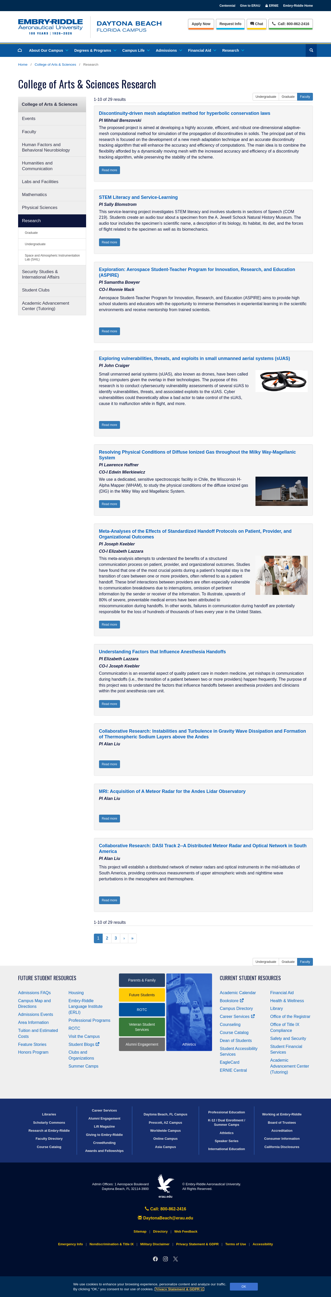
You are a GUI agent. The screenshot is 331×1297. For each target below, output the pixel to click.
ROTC (74, 1028)
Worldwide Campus (165, 1131)
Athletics (227, 1133)
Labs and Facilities (40, 181)
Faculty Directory (49, 1139)
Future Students (142, 995)
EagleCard (229, 1062)
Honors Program (33, 1052)
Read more (109, 170)
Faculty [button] (305, 97)
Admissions (169, 50)
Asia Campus (165, 1147)
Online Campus (165, 1139)
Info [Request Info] (231, 24)
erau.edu (165, 1186)
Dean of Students (236, 1040)
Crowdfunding (104, 1143)
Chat (256, 24)
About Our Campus (48, 50)
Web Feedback (185, 1231)
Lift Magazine (104, 1126)
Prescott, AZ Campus (165, 1122)
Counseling (230, 1024)
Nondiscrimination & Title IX (111, 1244)
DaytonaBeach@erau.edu (165, 1218)
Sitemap (140, 1231)
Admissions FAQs (34, 993)
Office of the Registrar (290, 1016)
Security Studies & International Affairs (40, 274)
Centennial (227, 6)
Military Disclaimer (154, 1244)
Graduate (31, 233)
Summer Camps (84, 1066)
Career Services (237, 1016)
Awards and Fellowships (104, 1151)
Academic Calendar (238, 993)
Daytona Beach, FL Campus (165, 1114)
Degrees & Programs (95, 50)
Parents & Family (142, 980)
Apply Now (201, 24)
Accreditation (281, 1131)
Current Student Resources (250, 978)
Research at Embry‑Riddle (49, 1131)
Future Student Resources (47, 978)
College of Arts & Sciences (55, 64)
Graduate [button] (288, 97)
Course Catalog (234, 1032)
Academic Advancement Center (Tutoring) (45, 306)
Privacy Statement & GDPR (180, 1289)
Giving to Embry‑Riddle (104, 1135)
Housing (76, 993)
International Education (226, 1149)
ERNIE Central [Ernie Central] (233, 1070)
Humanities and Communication (37, 166)
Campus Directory (236, 1008)
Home (22, 64)
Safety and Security (288, 1038)
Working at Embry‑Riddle (282, 1114)
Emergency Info (70, 1244)
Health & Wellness (287, 1001)
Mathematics (34, 194)
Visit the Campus (84, 1036)
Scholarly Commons (49, 1122)
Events (28, 118)
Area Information (33, 1022)
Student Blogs (84, 1044)
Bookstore (232, 1001)
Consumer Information (281, 1139)
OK (244, 1286)
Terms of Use (235, 1244)
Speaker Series (226, 1141)
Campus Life (135, 50)
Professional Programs (89, 1020)
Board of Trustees (282, 1122)
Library (276, 1008)
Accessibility (263, 1244)
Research (233, 50)
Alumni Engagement (142, 1044)
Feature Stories (32, 1044)
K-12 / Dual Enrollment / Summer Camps (226, 1122)
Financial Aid (202, 50)
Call (290, 23)
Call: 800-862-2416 (165, 1209)
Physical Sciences (39, 207)
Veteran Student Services (142, 1027)
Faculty (29, 131)
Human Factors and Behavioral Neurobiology (46, 147)
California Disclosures (282, 1147)
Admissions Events (35, 1014)
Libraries (49, 1114)
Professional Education (226, 1112)
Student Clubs (36, 290)
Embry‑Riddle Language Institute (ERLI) (86, 1007)
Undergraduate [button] (265, 97)
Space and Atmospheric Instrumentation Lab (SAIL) (52, 257)
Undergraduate (35, 244)
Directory (160, 1231)
